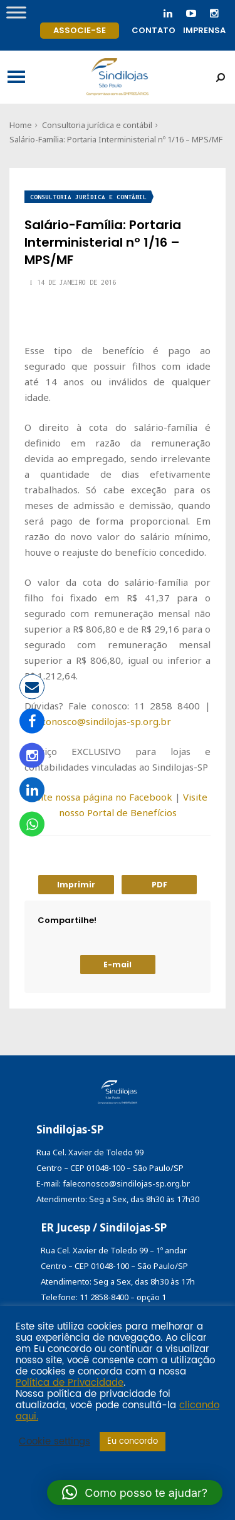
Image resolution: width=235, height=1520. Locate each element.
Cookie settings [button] (54, 1442)
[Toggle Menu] (16, 12)
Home (20, 125)
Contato (153, 30)
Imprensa (204, 30)
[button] (134, 1492)
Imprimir (76, 884)
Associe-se (79, 30)
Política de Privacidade (69, 1383)
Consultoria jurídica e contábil (97, 125)
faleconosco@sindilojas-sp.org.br (97, 721)
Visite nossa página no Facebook (100, 797)
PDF (159, 884)
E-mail (117, 964)
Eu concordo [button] (132, 1441)
